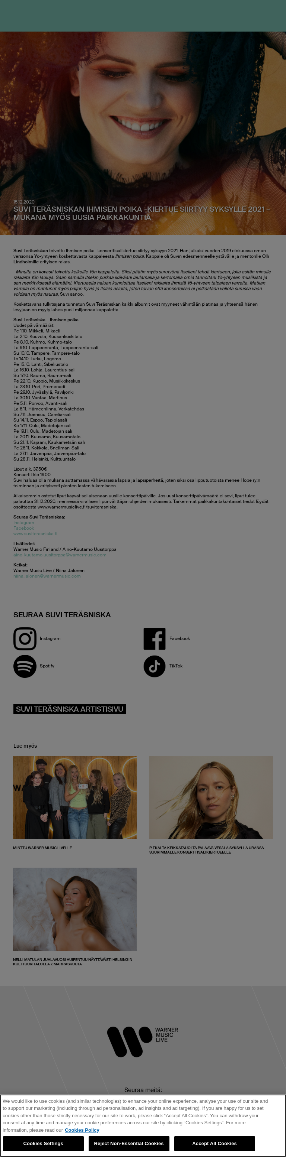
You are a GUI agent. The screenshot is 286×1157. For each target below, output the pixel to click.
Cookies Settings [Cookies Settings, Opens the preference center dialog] (43, 1143)
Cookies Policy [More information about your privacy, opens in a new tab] (82, 1130)
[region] (143, 1126)
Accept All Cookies (214, 1143)
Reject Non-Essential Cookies (129, 1143)
